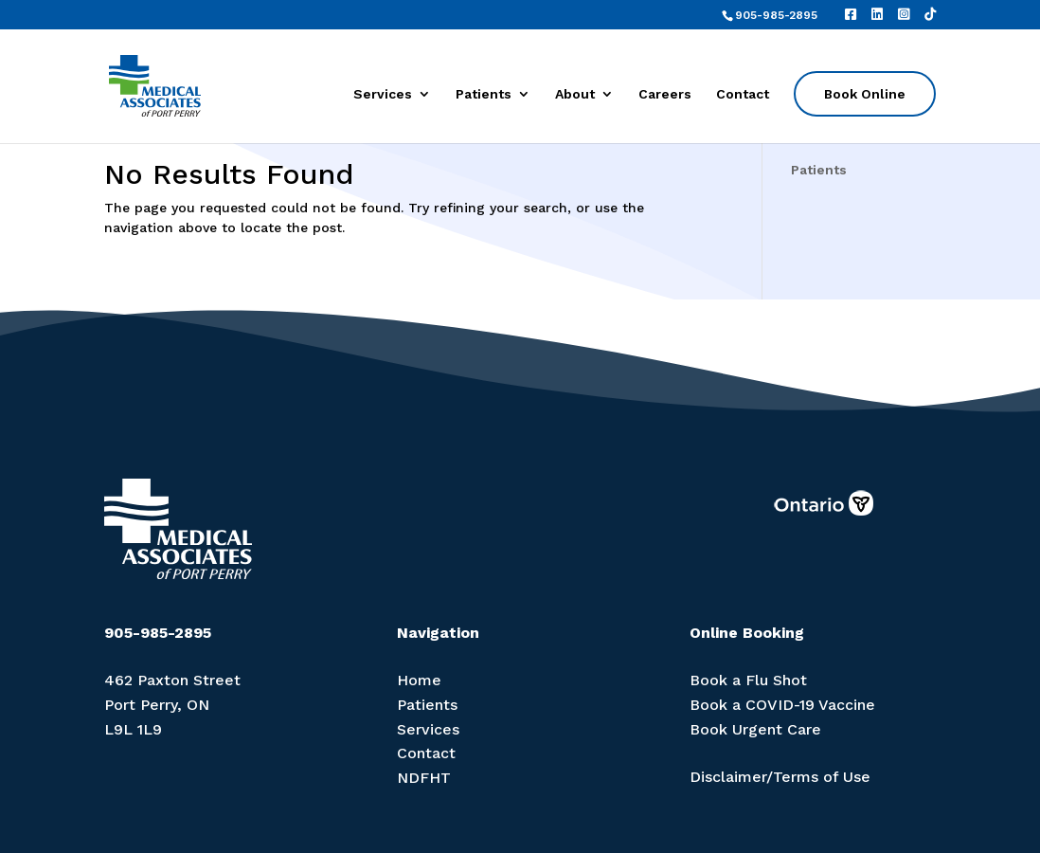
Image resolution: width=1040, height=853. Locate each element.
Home (419, 680)
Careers (664, 94)
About (575, 94)
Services (382, 94)
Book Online (865, 93)
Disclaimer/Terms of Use (780, 777)
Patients (483, 94)
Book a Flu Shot (748, 680)
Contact (742, 94)
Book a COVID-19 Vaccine (782, 705)
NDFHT (424, 778)
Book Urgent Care (755, 729)
